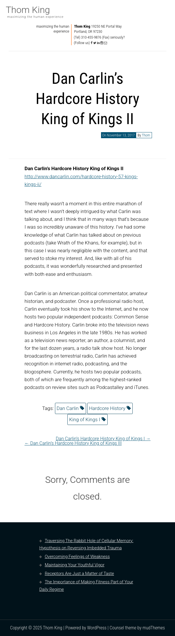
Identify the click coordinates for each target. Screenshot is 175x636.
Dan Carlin (68, 408)
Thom (146, 135)
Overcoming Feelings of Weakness (77, 556)
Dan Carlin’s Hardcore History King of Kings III (73, 443)
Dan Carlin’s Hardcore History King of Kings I (103, 438)
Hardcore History (107, 408)
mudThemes (153, 628)
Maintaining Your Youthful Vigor (74, 564)
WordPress (96, 628)
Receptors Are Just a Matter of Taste (79, 573)
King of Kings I (84, 419)
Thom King (28, 9)
